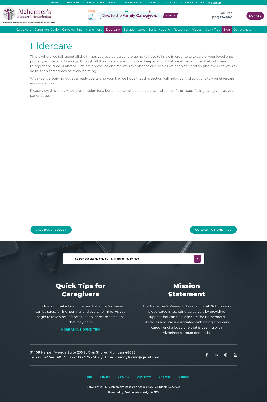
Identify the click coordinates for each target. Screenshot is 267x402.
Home (89, 376)
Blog (226, 29)
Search (216, 2)
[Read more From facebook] (204, 354)
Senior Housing (159, 29)
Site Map (165, 376)
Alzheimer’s (94, 29)
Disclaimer (144, 376)
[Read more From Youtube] (232, 354)
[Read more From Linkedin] (213, 354)
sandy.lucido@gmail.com (138, 357)
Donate (255, 15)
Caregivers (23, 29)
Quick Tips (212, 29)
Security (123, 376)
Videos (196, 29)
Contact (184, 376)
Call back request (51, 229)
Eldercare (113, 29)
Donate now (242, 29)
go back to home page (213, 229)
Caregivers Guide (47, 29)
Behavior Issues (134, 29)
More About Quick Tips (80, 329)
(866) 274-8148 (222, 17)
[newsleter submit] (197, 259)
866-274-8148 (49, 357)
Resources (181, 29)
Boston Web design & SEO (141, 392)
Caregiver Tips (72, 29)
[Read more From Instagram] (223, 354)
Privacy (105, 376)
